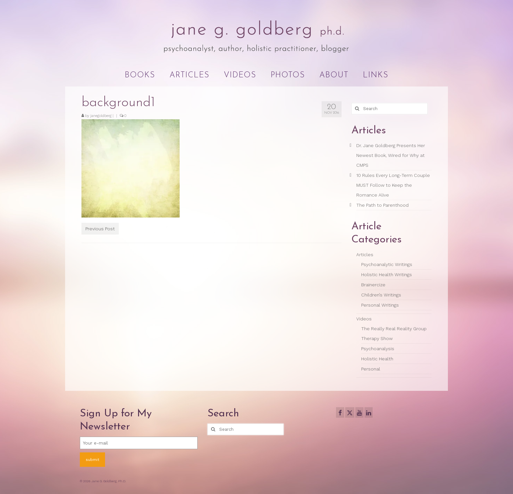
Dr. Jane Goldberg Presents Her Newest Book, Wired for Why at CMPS (390, 155)
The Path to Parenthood (382, 205)
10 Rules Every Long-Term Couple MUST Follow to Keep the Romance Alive (393, 185)
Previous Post (100, 228)
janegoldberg (101, 116)
